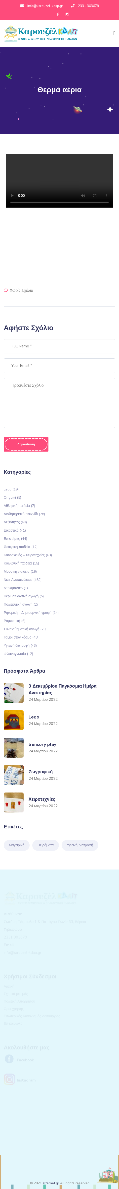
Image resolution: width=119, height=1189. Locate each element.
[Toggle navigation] (114, 33)
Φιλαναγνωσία (18, 653)
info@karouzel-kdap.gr (41, 5)
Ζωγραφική (41, 772)
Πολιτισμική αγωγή (21, 604)
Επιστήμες (15, 538)
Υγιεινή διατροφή (20, 645)
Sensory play (42, 744)
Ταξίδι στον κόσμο (21, 637)
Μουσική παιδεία (20, 571)
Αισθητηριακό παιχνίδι (24, 514)
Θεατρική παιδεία (21, 547)
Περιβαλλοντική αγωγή (24, 596)
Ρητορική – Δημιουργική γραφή (31, 612)
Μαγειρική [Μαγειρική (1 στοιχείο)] (16, 845)
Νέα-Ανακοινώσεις (22, 579)
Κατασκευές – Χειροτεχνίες (28, 555)
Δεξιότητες (15, 522)
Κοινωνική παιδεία (21, 563)
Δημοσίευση (26, 444)
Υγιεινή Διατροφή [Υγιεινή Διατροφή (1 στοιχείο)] (80, 845)
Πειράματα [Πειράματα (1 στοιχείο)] (46, 845)
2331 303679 (85, 5)
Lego (11, 489)
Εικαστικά (15, 530)
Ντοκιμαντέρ (16, 588)
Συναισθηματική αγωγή (25, 629)
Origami (12, 497)
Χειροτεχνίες (42, 799)
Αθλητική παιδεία (19, 505)
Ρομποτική (14, 621)
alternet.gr (51, 1183)
